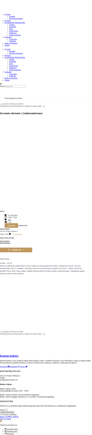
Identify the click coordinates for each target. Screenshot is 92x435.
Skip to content (5, 419)
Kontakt (12, 16)
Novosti (7, 21)
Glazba (11, 25)
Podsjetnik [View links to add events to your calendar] (16, 250)
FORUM (12, 41)
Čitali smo (13, 39)
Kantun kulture (5, 229)
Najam (7, 45)
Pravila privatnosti (16, 18)
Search (2, 86)
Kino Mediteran (5, 243)
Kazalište (12, 27)
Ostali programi (15, 35)
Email (2, 410)
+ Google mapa (17, 234)
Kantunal (8, 37)
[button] (46, 84)
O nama (7, 14)
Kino (11, 29)
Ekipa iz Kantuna (11, 43)
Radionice (13, 33)
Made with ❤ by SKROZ (9, 417)
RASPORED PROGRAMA (15, 23)
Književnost (13, 31)
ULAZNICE (11, 225)
